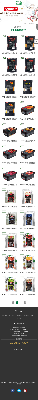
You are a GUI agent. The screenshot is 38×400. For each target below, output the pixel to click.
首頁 (25, 23)
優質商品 (19, 315)
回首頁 (19, 318)
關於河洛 (4, 315)
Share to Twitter (19, 390)
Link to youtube (25, 390)
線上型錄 (11, 315)
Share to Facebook (13, 390)
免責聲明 (33, 315)
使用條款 (26, 315)
